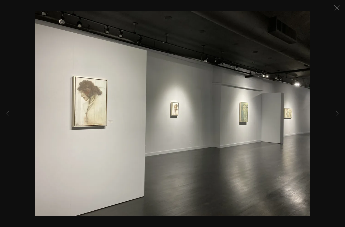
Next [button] (337, 113)
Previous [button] (8, 113)
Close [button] (337, 9)
